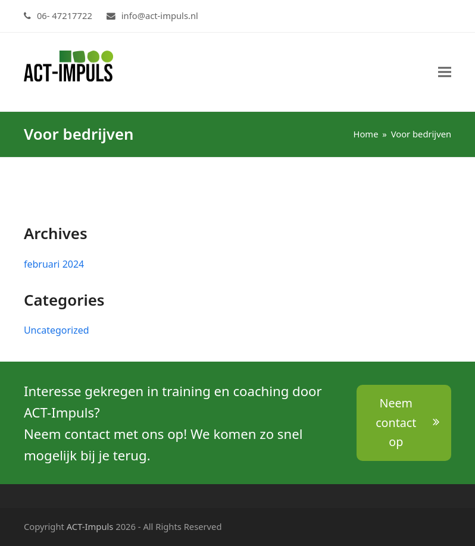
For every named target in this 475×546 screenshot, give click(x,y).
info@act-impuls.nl (159, 15)
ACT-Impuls (90, 526)
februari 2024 (54, 264)
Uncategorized (56, 330)
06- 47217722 (64, 15)
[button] (444, 72)
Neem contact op (407, 422)
